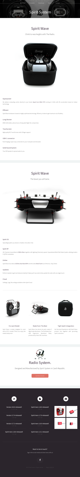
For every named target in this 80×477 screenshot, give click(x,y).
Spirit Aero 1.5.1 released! (40, 432)
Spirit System (40, 12)
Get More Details (40, 376)
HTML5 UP (51, 467)
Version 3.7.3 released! (14, 423)
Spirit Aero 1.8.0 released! (14, 432)
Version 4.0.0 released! (14, 407)
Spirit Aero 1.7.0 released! (40, 415)
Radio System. (40, 362)
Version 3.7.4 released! (14, 415)
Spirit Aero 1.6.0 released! (40, 423)
